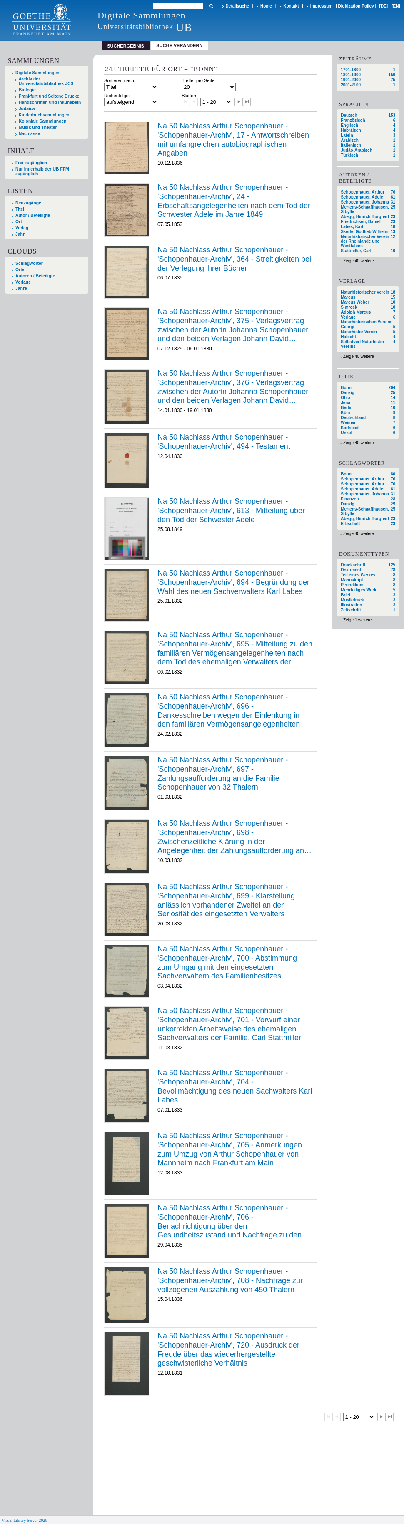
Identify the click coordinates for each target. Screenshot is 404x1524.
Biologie (27, 90)
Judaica (27, 108)
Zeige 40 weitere (358, 261)
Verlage (23, 282)
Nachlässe (29, 133)
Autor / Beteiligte (32, 215)
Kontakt (291, 6)
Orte (19, 269)
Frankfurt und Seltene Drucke (49, 96)
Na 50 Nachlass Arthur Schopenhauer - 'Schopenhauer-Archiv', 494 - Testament (223, 441)
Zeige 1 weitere (357, 620)
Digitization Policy (356, 6)
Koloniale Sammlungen (43, 121)
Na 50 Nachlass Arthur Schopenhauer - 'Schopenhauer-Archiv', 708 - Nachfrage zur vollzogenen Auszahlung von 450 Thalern (230, 1280)
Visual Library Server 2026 (24, 1520)
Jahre (21, 288)
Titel (19, 209)
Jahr (20, 234)
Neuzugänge (28, 203)
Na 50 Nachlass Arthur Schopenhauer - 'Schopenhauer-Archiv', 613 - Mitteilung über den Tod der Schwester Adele (231, 510)
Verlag (21, 228)
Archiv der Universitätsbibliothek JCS (46, 81)
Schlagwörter (29, 263)
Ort (18, 221)
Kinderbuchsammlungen (44, 115)
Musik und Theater (38, 127)
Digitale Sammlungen (37, 72)
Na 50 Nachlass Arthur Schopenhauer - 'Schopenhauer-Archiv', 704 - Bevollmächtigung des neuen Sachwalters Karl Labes (234, 1086)
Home (266, 6)
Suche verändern (179, 45)
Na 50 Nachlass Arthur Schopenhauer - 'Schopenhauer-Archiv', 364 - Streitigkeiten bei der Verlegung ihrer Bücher (234, 259)
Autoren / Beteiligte (35, 276)
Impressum (321, 6)
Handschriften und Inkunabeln (50, 102)
